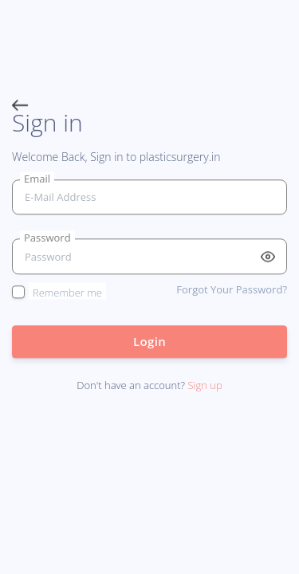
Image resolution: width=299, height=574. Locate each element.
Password (47, 238)
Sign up (204, 386)
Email (37, 178)
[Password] (149, 257)
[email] (149, 197)
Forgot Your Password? (231, 289)
